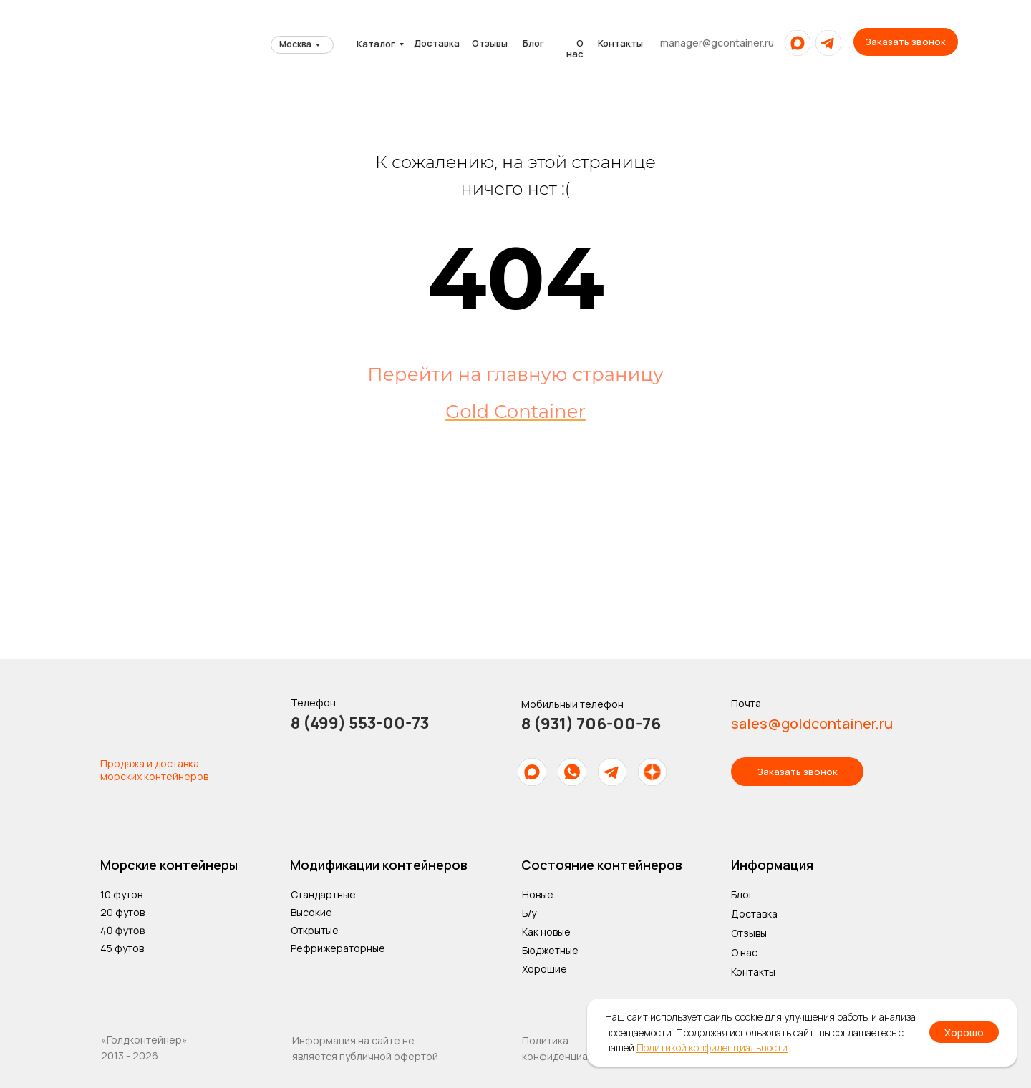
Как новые (546, 931)
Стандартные (323, 894)
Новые (537, 894)
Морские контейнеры (169, 864)
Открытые (315, 930)
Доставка (437, 43)
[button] (905, 42)
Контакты (620, 43)
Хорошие (544, 969)
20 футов (122, 912)
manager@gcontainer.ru (717, 42)
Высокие (311, 912)
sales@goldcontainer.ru (812, 723)
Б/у (529, 913)
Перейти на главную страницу (515, 374)
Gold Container (515, 411)
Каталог (376, 43)
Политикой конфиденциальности (712, 1047)
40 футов (122, 930)
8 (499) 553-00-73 (360, 723)
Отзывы (490, 43)
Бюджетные (550, 950)
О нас (575, 48)
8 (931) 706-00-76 (591, 723)
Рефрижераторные (338, 948)
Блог (533, 43)
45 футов (122, 948)
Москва (295, 44)
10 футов (121, 894)
